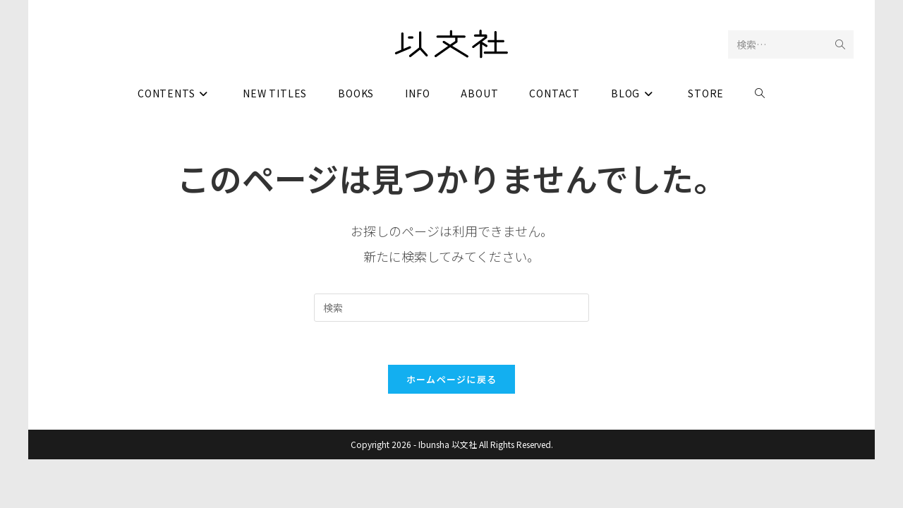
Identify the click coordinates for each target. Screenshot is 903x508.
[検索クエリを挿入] (451, 308)
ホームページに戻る (451, 379)
